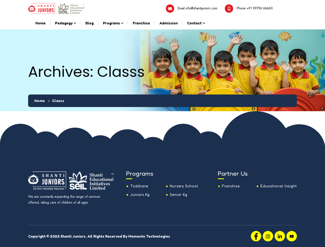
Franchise (141, 23)
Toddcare (139, 186)
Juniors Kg (140, 194)
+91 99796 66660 (260, 8)
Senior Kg (178, 194)
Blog (89, 23)
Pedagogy (64, 23)
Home (40, 23)
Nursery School (184, 186)
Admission (168, 23)
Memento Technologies (149, 236)
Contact (194, 23)
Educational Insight (278, 186)
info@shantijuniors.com (201, 8)
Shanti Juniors (73, 236)
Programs (111, 23)
